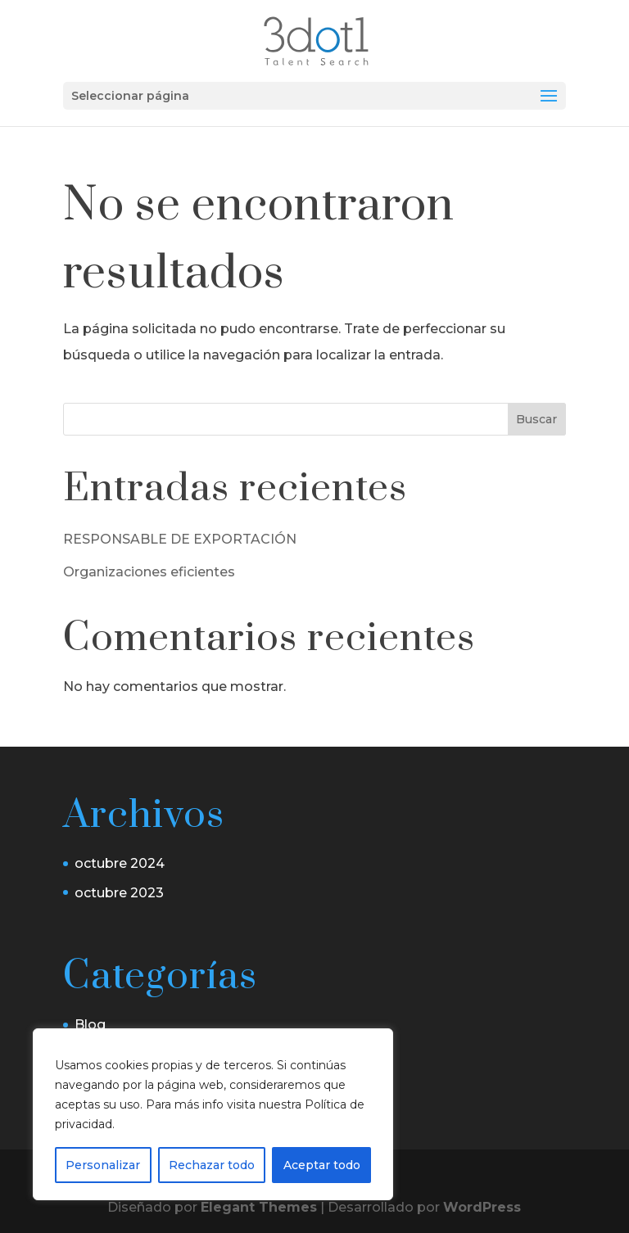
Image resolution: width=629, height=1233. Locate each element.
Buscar (536, 419)
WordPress (482, 1207)
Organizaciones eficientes (149, 572)
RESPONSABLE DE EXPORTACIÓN (179, 539)
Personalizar (103, 1165)
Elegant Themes (259, 1207)
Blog (90, 1024)
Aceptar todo (321, 1165)
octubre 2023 (119, 893)
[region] (213, 1114)
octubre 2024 (120, 863)
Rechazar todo (212, 1165)
